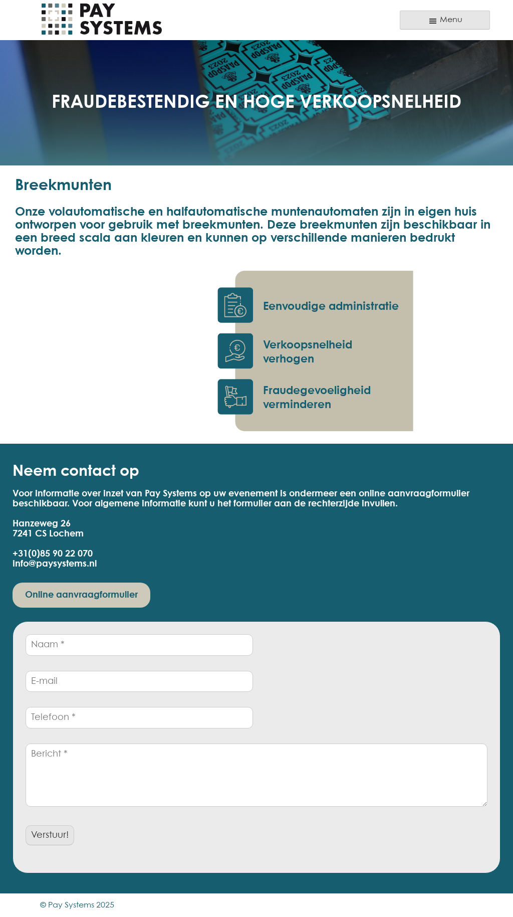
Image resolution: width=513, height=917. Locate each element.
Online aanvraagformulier (81, 595)
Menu (445, 21)
